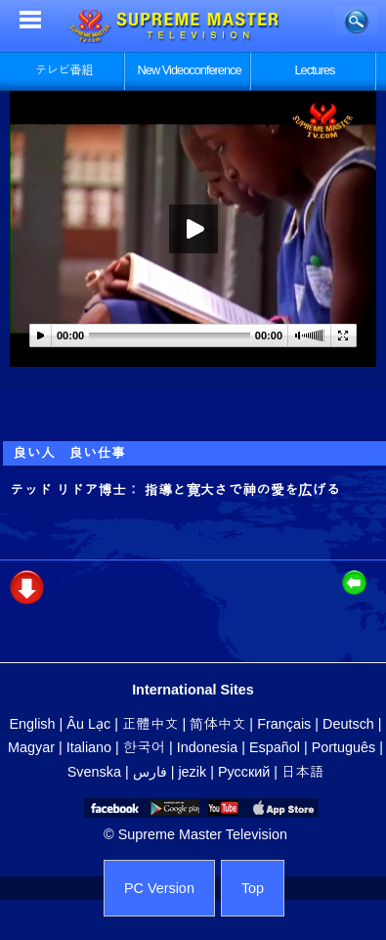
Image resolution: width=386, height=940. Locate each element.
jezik (192, 772)
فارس (150, 772)
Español (274, 747)
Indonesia (207, 747)
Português (344, 747)
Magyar (31, 747)
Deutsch (348, 724)
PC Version (159, 888)
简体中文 (217, 724)
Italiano (88, 747)
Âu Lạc (88, 724)
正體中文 (150, 724)
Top (252, 888)
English (32, 724)
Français (284, 724)
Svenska (94, 772)
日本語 (302, 772)
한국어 (144, 747)
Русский (244, 772)
